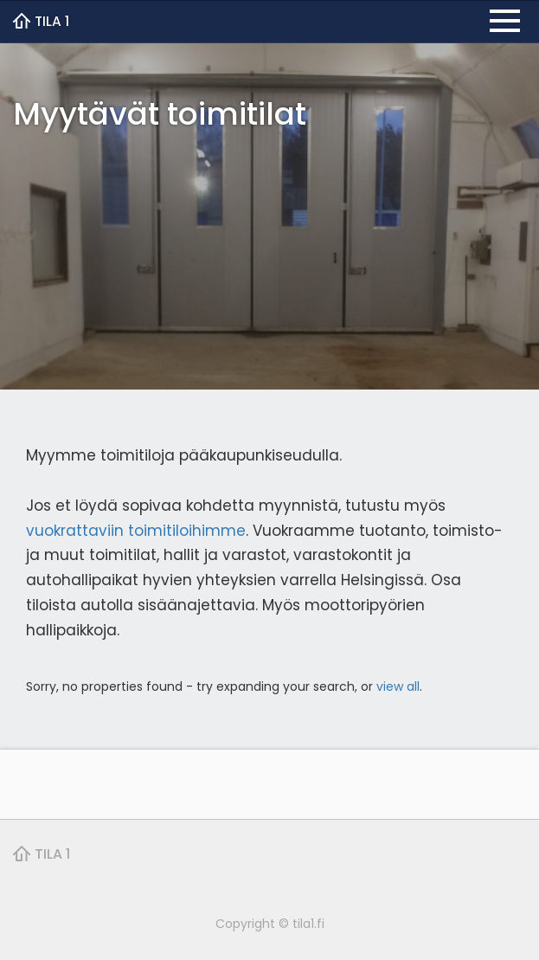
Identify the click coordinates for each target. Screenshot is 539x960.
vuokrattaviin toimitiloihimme (136, 530)
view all (398, 686)
